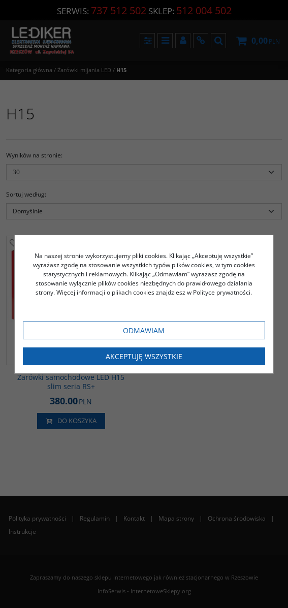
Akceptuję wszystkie (144, 356)
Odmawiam (144, 330)
